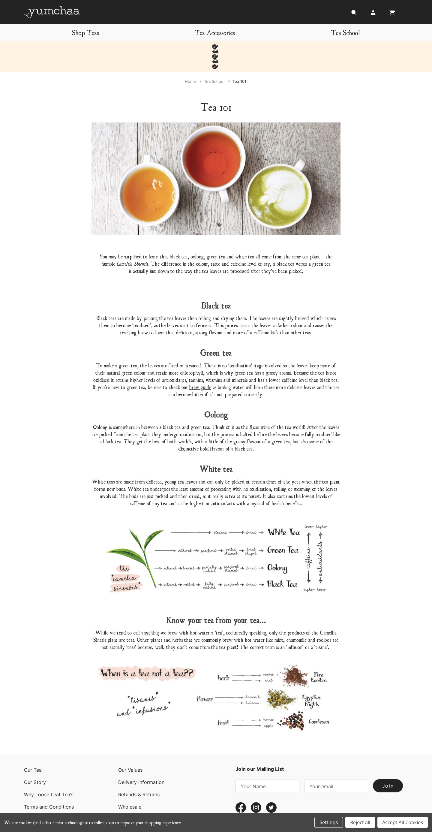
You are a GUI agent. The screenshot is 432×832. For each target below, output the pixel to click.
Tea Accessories (215, 32)
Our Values (130, 750)
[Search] (354, 14)
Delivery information (141, 762)
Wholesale (129, 787)
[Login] (373, 14)
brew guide (200, 366)
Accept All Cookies (402, 822)
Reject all (360, 822)
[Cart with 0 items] (390, 14)
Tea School (345, 32)
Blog (123, 799)
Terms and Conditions (49, 787)
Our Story (35, 762)
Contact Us (37, 799)
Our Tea (33, 750)
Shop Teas (85, 32)
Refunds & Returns (139, 774)
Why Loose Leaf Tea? (48, 774)
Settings (329, 822)
